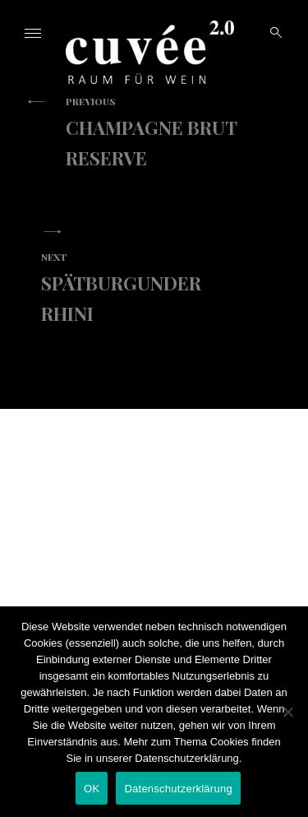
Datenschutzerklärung (178, 788)
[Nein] (287, 711)
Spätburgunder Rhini (141, 288)
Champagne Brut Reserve (166, 132)
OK (91, 788)
